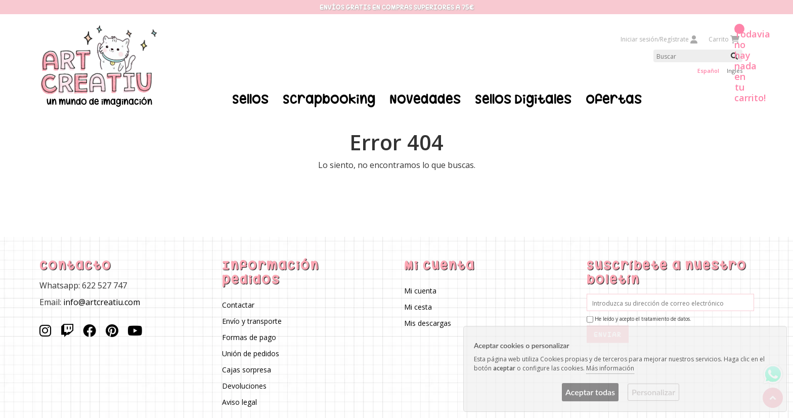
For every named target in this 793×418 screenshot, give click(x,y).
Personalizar (653, 392)
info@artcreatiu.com (101, 301)
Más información (610, 368)
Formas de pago (249, 337)
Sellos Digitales (523, 99)
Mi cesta (418, 306)
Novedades (425, 99)
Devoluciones (244, 385)
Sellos (250, 99)
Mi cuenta (420, 290)
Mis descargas (427, 322)
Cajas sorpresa (246, 369)
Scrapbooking (329, 99)
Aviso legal (239, 401)
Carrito (723, 39)
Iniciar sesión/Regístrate (659, 39)
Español (708, 70)
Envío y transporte (251, 320)
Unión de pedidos (250, 353)
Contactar (238, 304)
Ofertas (614, 99)
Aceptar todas (590, 392)
